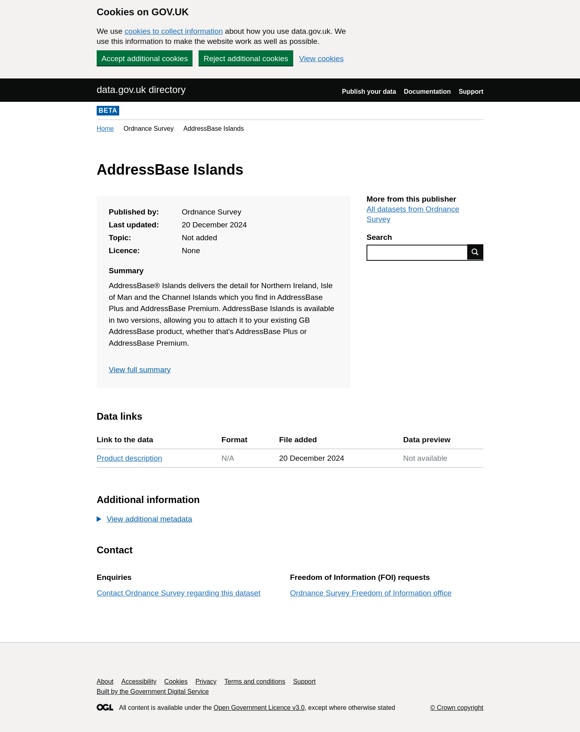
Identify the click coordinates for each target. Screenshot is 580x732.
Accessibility (138, 681)
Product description (129, 458)
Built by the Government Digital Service (153, 691)
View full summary (140, 369)
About (105, 681)
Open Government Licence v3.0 (258, 707)
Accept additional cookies (145, 58)
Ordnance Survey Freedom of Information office (371, 593)
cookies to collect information (173, 31)
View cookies (321, 58)
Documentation (427, 91)
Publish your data (369, 91)
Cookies (176, 681)
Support (471, 91)
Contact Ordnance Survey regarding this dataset (179, 593)
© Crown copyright (456, 707)
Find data (475, 252)
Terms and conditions (254, 681)
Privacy (205, 681)
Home (105, 128)
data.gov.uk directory (141, 89)
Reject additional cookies (245, 58)
